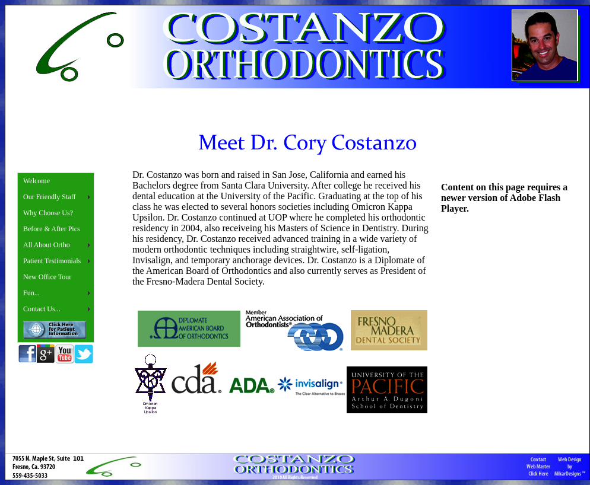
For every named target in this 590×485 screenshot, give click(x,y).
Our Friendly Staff (49, 197)
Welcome (36, 181)
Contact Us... (42, 309)
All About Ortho (46, 245)
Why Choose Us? (48, 213)
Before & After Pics (51, 229)
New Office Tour (47, 277)
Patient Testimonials (52, 261)
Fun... (31, 293)
